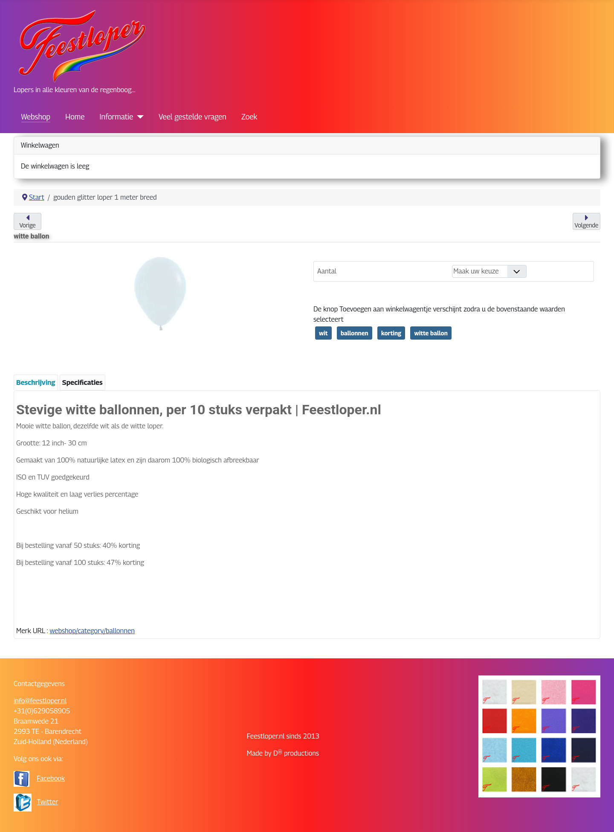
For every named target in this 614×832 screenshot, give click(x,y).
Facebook (51, 778)
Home (74, 116)
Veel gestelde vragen (192, 116)
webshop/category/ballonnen (92, 631)
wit (323, 333)
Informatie (116, 116)
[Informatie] (138, 116)
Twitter (47, 802)
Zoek (249, 116)
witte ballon (430, 333)
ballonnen (354, 333)
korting (391, 333)
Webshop (35, 116)
